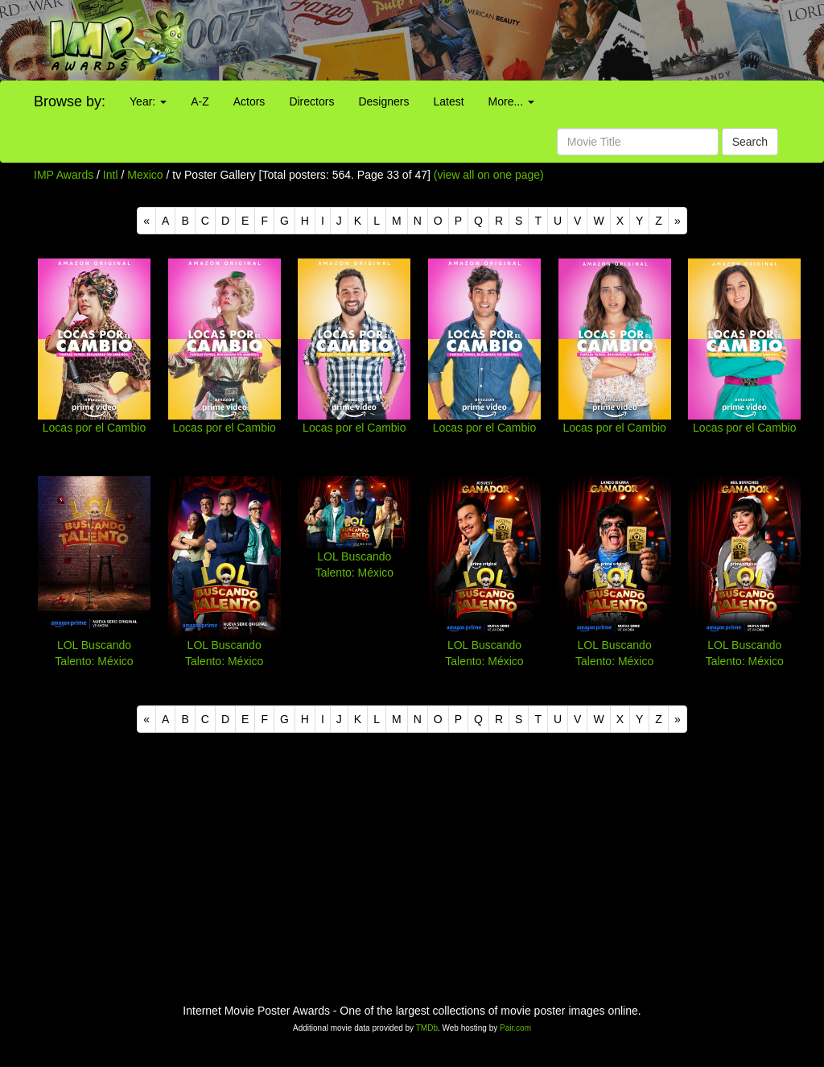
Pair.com (515, 1028)
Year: (148, 101)
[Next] (677, 220)
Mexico (145, 174)
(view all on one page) (489, 174)
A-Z (200, 101)
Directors (311, 101)
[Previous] (146, 220)
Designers (383, 101)
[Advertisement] (515, 40)
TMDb (427, 1028)
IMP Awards (63, 174)
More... (511, 101)
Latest (448, 101)
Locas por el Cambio (94, 427)
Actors (249, 101)
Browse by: (69, 101)
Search (750, 141)
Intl (110, 174)
